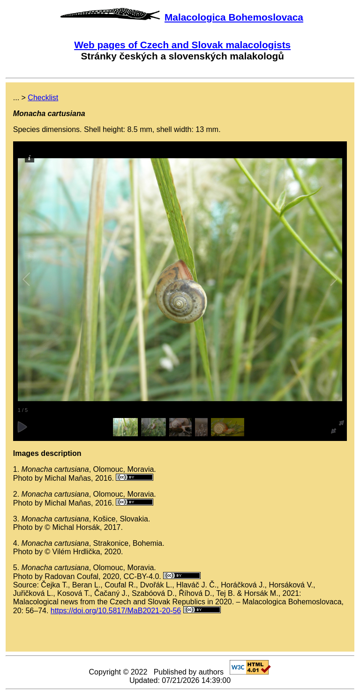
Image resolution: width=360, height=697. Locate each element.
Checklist (43, 98)
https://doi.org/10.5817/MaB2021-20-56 (116, 611)
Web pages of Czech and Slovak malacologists (182, 44)
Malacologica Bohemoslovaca (234, 17)
